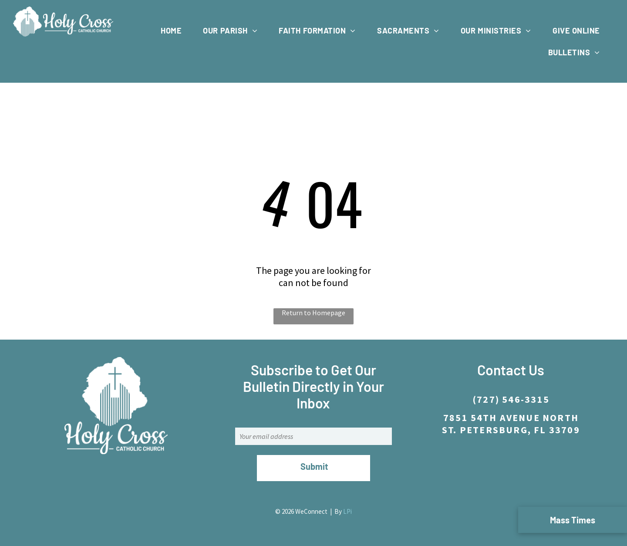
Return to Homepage (313, 312)
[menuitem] (174, 30)
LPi (347, 511)
